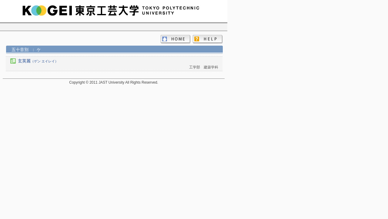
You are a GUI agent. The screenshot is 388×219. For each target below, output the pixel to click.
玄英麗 (38, 60)
